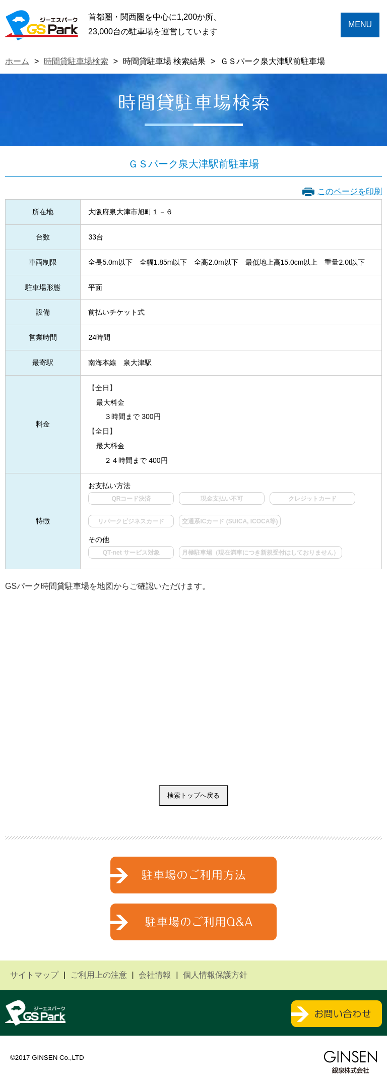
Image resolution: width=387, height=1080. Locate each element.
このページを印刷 (349, 191)
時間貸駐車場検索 (76, 61)
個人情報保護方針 (215, 975)
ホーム (17, 61)
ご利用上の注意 (99, 975)
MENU (360, 24)
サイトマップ (34, 975)
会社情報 (155, 975)
